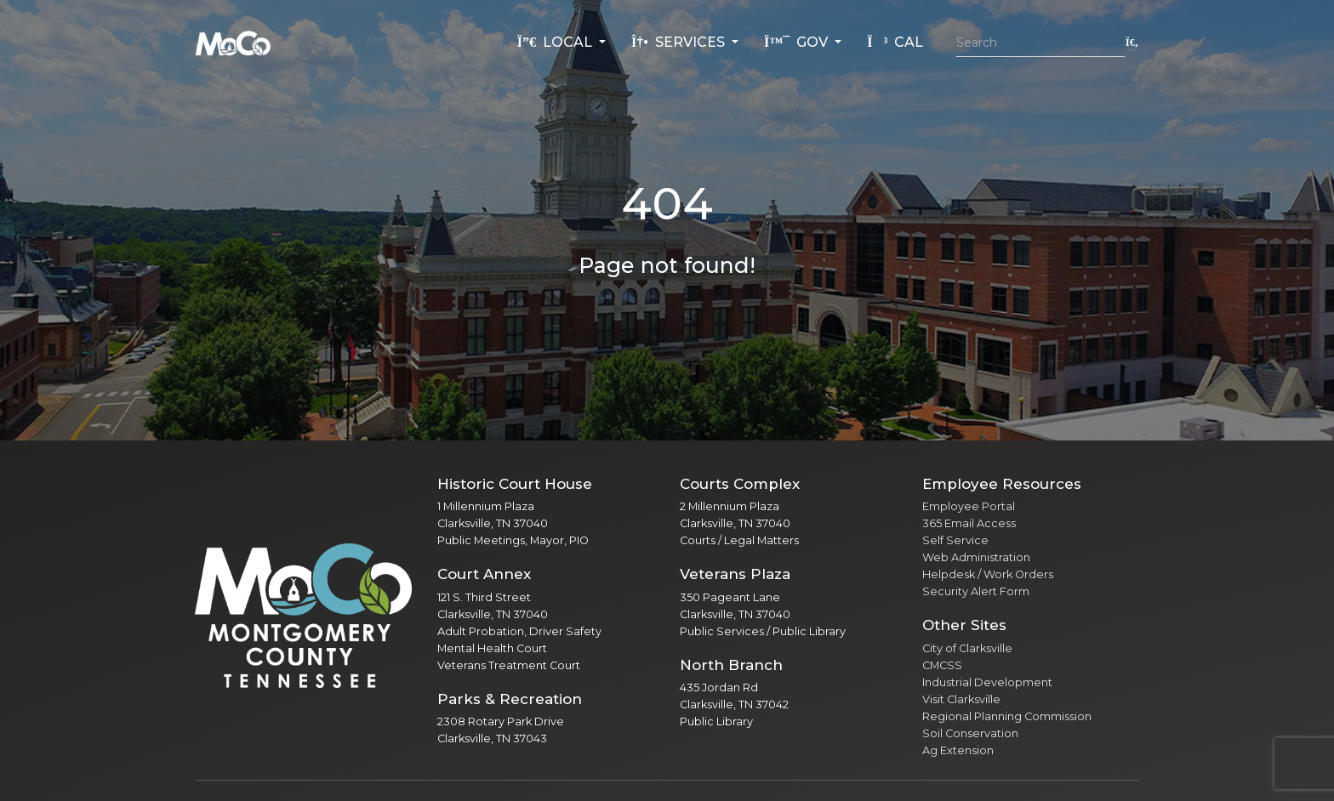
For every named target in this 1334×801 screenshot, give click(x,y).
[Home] (233, 42)
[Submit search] (1132, 42)
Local (556, 42)
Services (679, 42)
